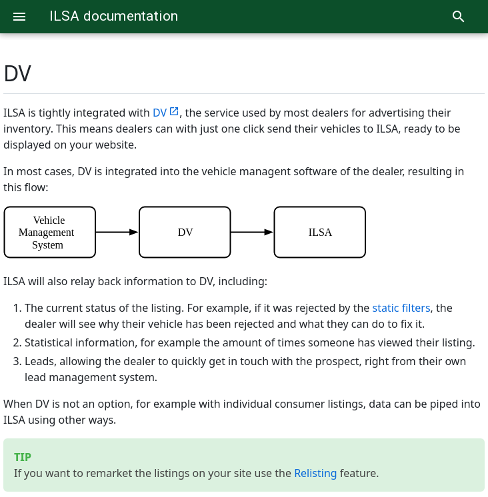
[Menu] (19, 16)
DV (17, 73)
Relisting (315, 473)
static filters (402, 307)
